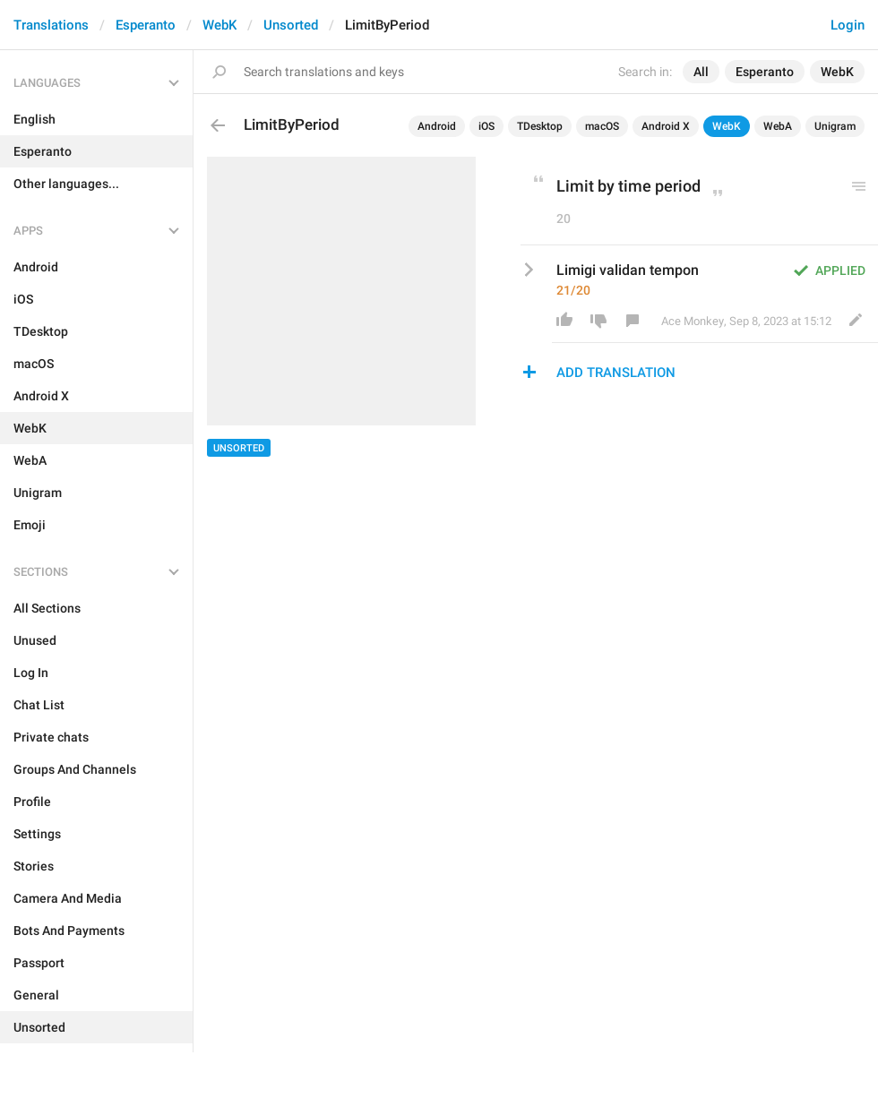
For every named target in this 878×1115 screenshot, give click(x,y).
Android (436, 126)
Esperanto (146, 25)
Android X (665, 126)
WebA (777, 126)
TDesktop (540, 126)
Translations (51, 25)
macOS (602, 126)
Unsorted (290, 25)
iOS (486, 126)
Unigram (835, 126)
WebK (219, 25)
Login (848, 25)
